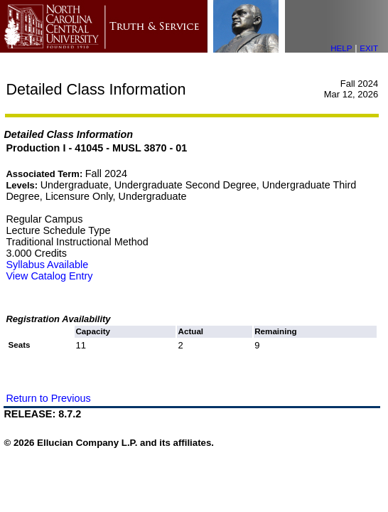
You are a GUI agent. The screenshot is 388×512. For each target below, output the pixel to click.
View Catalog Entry (49, 276)
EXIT (369, 48)
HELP (341, 48)
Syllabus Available (47, 264)
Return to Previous (48, 398)
